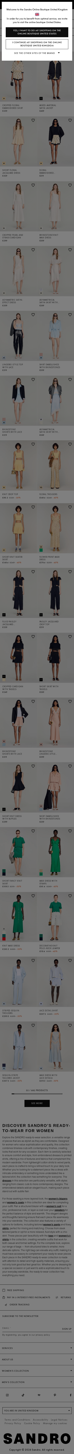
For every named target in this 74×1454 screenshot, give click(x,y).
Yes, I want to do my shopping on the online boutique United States (37, 32)
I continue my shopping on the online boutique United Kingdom (37, 44)
